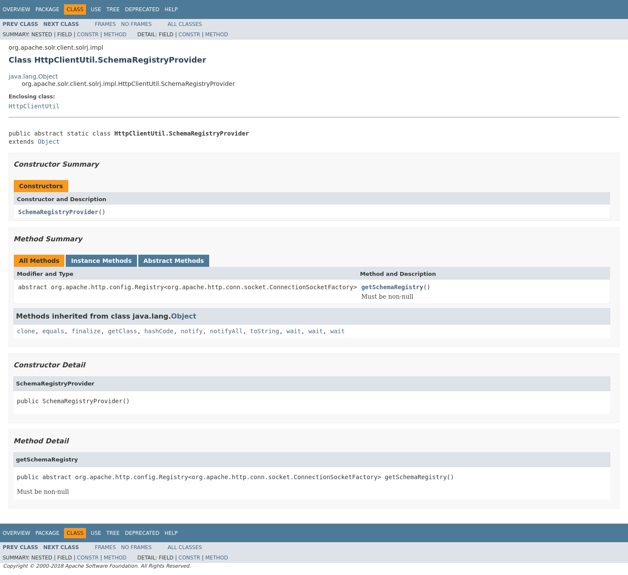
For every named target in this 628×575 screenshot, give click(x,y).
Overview (16, 9)
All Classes (185, 24)
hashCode (158, 331)
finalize (85, 331)
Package (47, 9)
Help (171, 9)
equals (53, 331)
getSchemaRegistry (392, 287)
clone (26, 331)
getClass (122, 331)
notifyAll (226, 331)
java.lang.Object (33, 76)
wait (294, 331)
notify (192, 331)
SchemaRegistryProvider (58, 212)
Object (49, 141)
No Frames (136, 24)
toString (264, 331)
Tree (113, 9)
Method (115, 35)
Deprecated (142, 9)
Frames (105, 24)
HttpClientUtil (34, 106)
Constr (88, 35)
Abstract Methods (173, 260)
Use (96, 9)
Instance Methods (101, 260)
